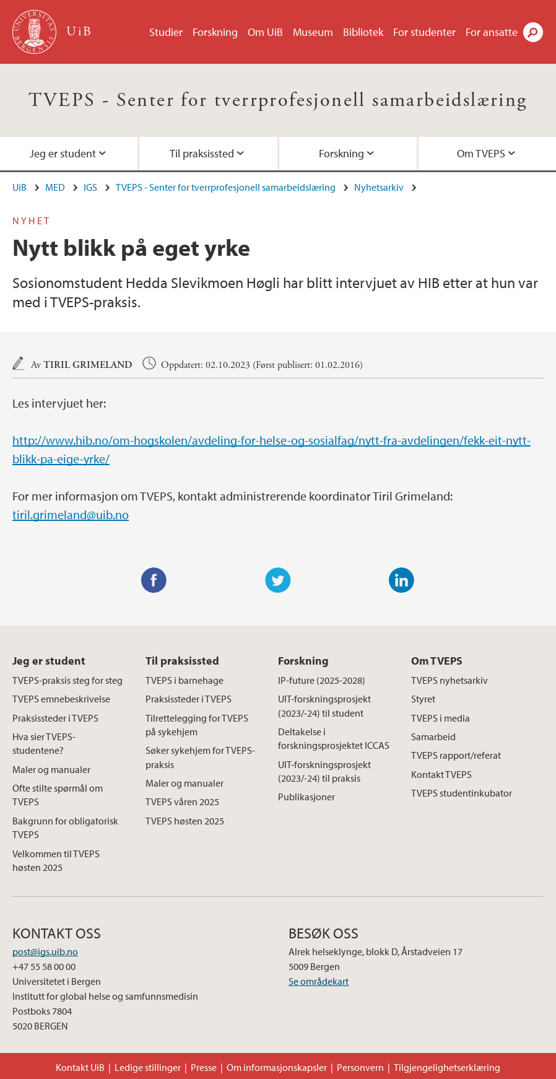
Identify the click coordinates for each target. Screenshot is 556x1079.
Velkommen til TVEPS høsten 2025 (56, 860)
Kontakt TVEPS (441, 774)
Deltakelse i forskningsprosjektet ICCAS (333, 738)
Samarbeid (433, 736)
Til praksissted (202, 153)
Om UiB (265, 32)
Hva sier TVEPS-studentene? (44, 743)
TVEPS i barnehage (185, 680)
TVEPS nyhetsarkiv (449, 680)
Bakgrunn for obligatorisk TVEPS (65, 828)
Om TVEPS (481, 153)
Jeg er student (63, 153)
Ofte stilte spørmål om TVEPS (57, 795)
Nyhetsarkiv (379, 187)
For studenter (424, 32)
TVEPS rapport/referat (456, 755)
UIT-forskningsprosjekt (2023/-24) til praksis (324, 771)
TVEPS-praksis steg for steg (67, 680)
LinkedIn (402, 580)
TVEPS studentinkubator (461, 793)
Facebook (154, 580)
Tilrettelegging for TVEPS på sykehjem (197, 725)
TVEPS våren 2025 (182, 801)
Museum (313, 32)
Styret (423, 698)
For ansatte (492, 32)
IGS (90, 187)
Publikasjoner (306, 796)
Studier (166, 32)
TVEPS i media (440, 718)
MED (55, 187)
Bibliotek (363, 32)
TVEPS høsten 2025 (185, 821)
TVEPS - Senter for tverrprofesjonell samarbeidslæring (277, 100)
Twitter (278, 580)
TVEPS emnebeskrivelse (61, 698)
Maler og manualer (51, 769)
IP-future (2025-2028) (321, 680)
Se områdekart (319, 981)
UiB (19, 187)
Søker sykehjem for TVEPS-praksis (200, 757)
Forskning (215, 32)
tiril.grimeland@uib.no (70, 514)
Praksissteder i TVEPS (55, 718)
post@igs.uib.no (45, 951)
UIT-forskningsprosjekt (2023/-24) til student (324, 705)
